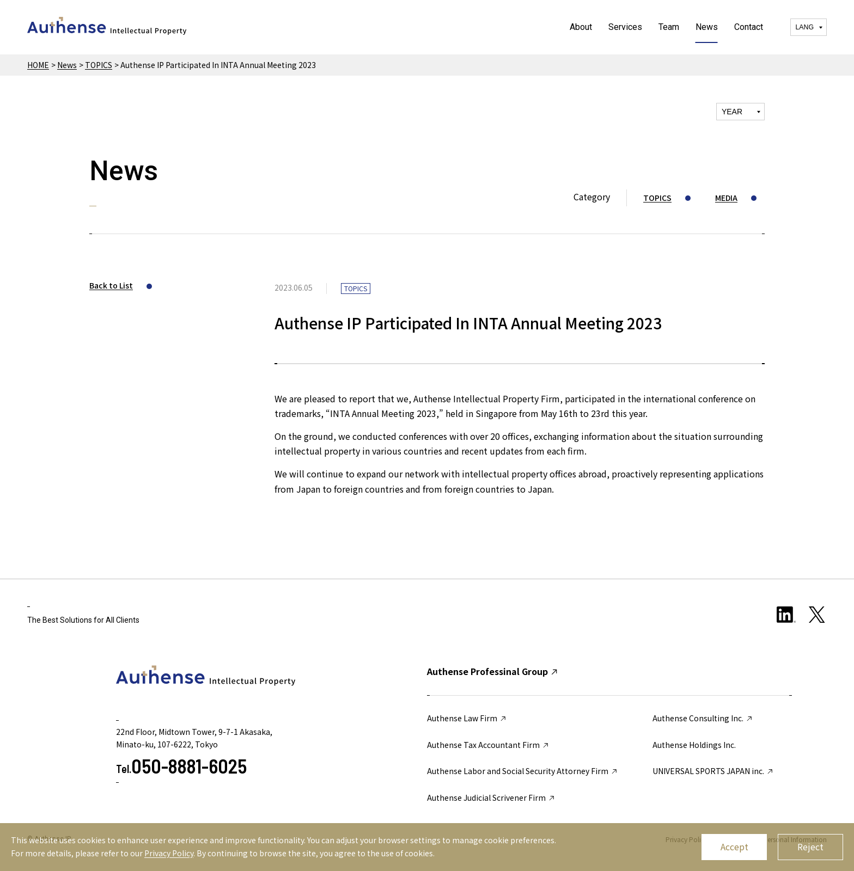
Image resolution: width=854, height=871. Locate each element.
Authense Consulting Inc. (702, 718)
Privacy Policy (168, 853)
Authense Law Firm (467, 718)
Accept (734, 846)
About (581, 27)
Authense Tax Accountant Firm (488, 744)
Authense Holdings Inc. (694, 744)
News (707, 27)
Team (668, 27)
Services (625, 27)
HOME (38, 64)
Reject (810, 846)
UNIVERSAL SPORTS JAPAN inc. (713, 770)
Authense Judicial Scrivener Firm (491, 797)
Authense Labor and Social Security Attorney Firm (522, 770)
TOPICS (98, 65)
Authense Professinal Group (493, 671)
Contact (748, 27)
